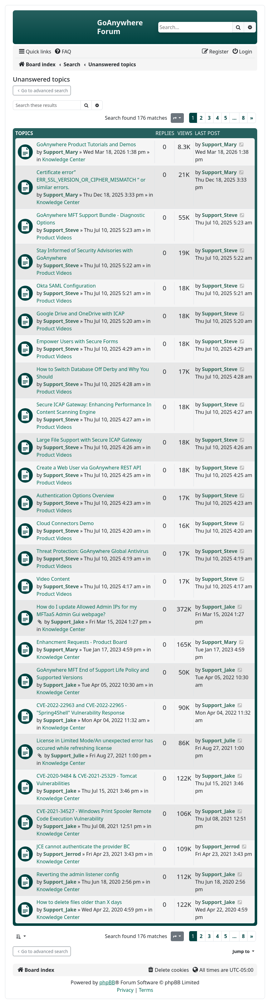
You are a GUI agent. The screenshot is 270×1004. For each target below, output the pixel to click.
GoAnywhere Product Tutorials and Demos (86, 144)
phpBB (107, 982)
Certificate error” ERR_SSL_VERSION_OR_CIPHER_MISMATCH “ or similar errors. (91, 180)
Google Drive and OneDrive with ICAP (81, 313)
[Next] (251, 118)
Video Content (53, 578)
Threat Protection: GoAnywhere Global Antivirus (93, 551)
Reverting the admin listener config (78, 874)
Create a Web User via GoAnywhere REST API (89, 467)
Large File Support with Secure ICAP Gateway (89, 439)
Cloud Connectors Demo (65, 523)
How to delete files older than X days (79, 902)
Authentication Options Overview (75, 495)
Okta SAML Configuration (66, 285)
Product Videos (54, 237)
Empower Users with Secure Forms (77, 341)
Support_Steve (61, 230)
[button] (21, 936)
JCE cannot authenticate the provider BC (83, 846)
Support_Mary (60, 151)
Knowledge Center (63, 159)
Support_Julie (67, 755)
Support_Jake (67, 621)
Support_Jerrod (62, 854)
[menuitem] (34, 51)
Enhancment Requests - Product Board (82, 642)
